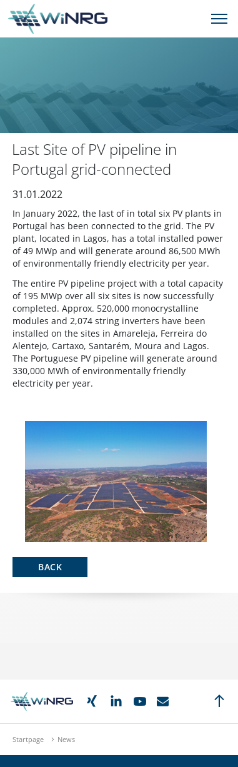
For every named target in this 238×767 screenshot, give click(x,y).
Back (50, 567)
